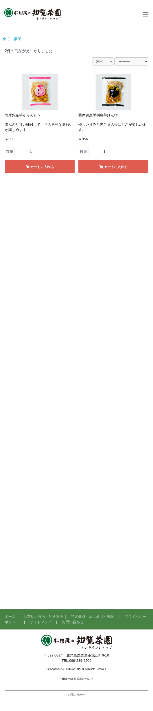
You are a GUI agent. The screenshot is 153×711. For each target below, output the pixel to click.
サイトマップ (40, 622)
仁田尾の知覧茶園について (76, 679)
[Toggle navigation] (145, 14)
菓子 (17, 39)
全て (6, 39)
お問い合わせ (72, 622)
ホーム (10, 616)
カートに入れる (40, 167)
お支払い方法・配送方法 (43, 616)
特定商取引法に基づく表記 (92, 616)
